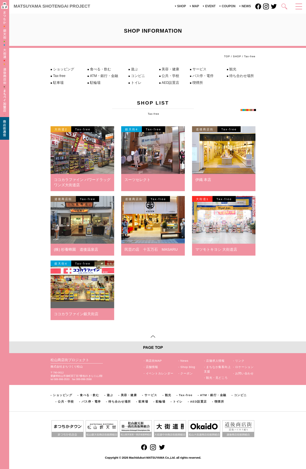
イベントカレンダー (159, 373)
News (184, 360)
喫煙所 (197, 83)
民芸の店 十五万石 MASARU (151, 249)
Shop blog (187, 367)
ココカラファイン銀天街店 (76, 314)
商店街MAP (154, 360)
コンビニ (138, 76)
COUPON (228, 6)
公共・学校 (170, 76)
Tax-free (59, 76)
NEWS (246, 6)
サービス (199, 69)
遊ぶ (134, 69)
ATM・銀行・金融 (104, 76)
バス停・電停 (202, 76)
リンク (239, 360)
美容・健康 (170, 69)
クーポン (186, 373)
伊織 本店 (203, 180)
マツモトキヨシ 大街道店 (216, 249)
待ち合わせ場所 (241, 76)
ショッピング (63, 69)
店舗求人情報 (215, 360)
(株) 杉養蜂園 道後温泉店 (76, 249)
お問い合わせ (244, 373)
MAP (195, 6)
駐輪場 (95, 83)
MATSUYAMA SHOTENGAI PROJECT (52, 6)
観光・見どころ (217, 377)
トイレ (136, 83)
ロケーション (244, 367)
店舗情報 (152, 367)
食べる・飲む (100, 69)
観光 (232, 69)
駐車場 (58, 83)
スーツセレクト (137, 180)
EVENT (210, 6)
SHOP (181, 6)
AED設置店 (170, 83)
